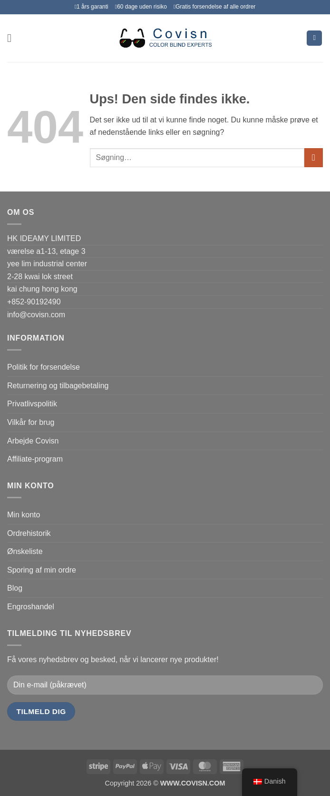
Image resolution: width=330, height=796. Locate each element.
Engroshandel (30, 607)
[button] (13, 38)
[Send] (313, 157)
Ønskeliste (25, 551)
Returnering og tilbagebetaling (57, 386)
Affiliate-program (35, 459)
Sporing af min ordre (41, 570)
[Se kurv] (314, 38)
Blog (14, 588)
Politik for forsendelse (43, 367)
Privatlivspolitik (32, 404)
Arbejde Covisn (33, 441)
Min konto (23, 515)
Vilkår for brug (30, 422)
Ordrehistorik (29, 533)
